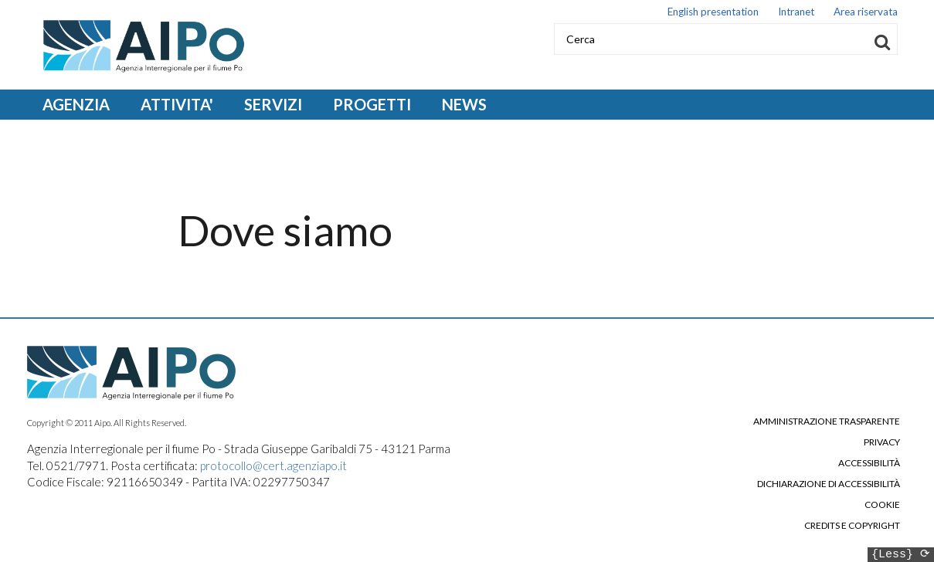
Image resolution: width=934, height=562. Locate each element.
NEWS (464, 104)
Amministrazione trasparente (826, 421)
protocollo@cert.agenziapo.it (273, 465)
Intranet (796, 13)
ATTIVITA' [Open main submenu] (177, 104)
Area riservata (866, 13)
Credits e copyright (852, 525)
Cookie (882, 505)
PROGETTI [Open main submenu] (372, 104)
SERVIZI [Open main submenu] (273, 104)
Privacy (882, 442)
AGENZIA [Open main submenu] (76, 104)
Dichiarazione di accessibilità (828, 484)
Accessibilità (869, 463)
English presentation (713, 13)
